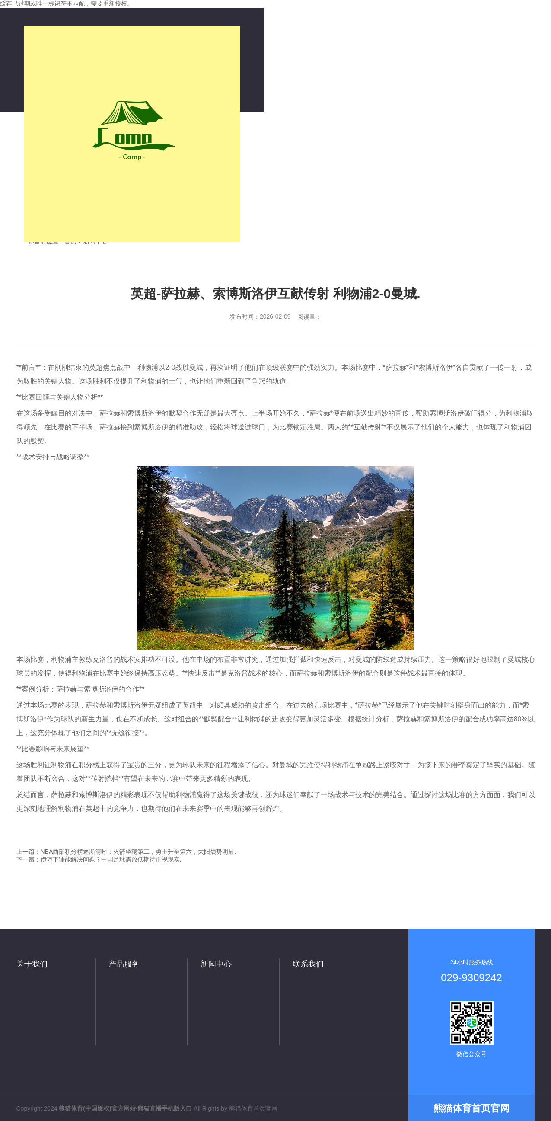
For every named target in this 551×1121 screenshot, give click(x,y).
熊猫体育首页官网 (253, 1108)
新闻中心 (216, 964)
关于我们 (32, 964)
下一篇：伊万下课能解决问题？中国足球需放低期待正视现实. (99, 859)
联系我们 (308, 964)
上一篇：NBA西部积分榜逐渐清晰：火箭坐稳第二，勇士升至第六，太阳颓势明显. (126, 851)
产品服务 (124, 964)
